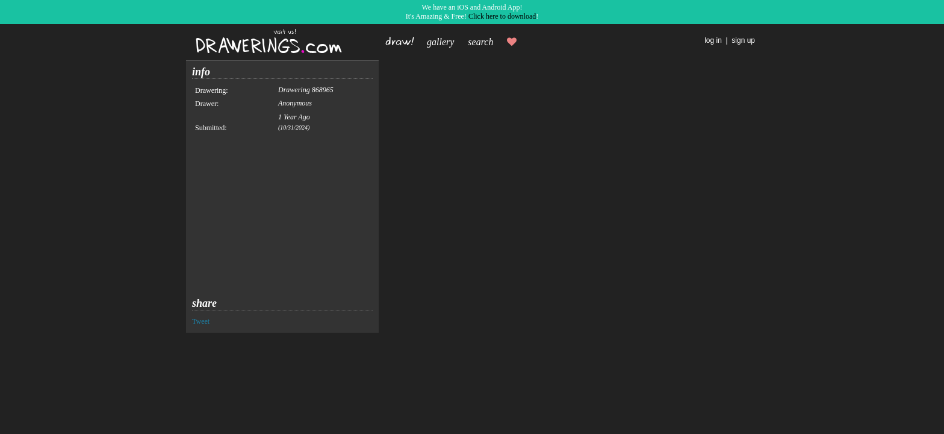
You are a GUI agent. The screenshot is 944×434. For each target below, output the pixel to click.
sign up (743, 40)
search (480, 42)
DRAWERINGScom (269, 47)
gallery (440, 42)
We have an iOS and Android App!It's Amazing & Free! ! (472, 11)
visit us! (284, 31)
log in (713, 40)
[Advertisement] (282, 214)
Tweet (201, 321)
